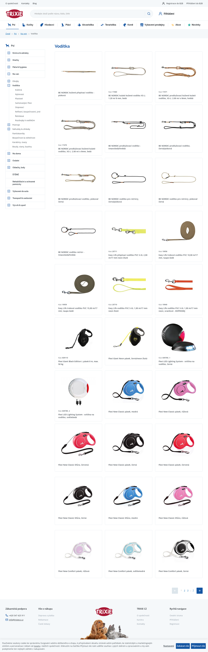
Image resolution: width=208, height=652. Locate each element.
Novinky (194, 24)
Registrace (174, 624)
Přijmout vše (198, 645)
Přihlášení (174, 619)
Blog (35, 3)
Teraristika (108, 25)
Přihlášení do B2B (194, 3)
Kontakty (25, 3)
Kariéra (140, 619)
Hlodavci (47, 25)
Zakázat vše (183, 645)
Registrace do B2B (174, 3)
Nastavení (168, 645)
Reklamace (43, 619)
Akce (176, 24)
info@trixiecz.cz (16, 620)
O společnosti (12, 3)
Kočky (27, 25)
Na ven (24, 33)
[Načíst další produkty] (200, 591)
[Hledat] (149, 13)
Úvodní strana (176, 615)
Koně (128, 25)
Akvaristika (86, 25)
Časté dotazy (44, 624)
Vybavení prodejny (152, 25)
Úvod (8, 33)
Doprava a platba (46, 615)
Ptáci (66, 25)
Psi (11, 25)
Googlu (37, 646)
